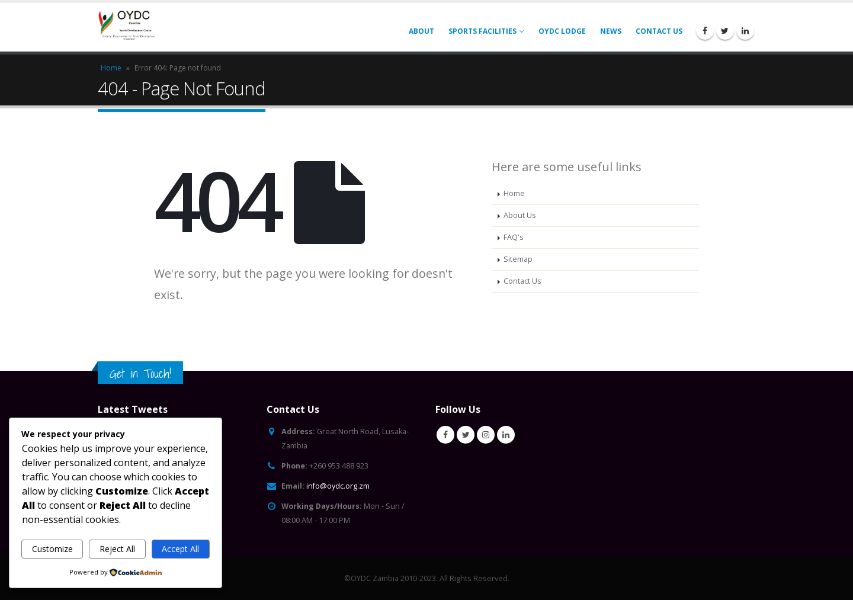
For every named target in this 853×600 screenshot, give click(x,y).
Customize (52, 548)
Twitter (465, 435)
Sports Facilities (482, 31)
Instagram (486, 435)
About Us (520, 215)
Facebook (445, 435)
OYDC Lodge (562, 31)
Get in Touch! (140, 373)
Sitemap (518, 259)
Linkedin (506, 435)
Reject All (117, 548)
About (421, 31)
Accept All (180, 548)
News (610, 31)
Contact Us (659, 31)
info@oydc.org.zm (338, 486)
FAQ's (514, 237)
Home (111, 68)
